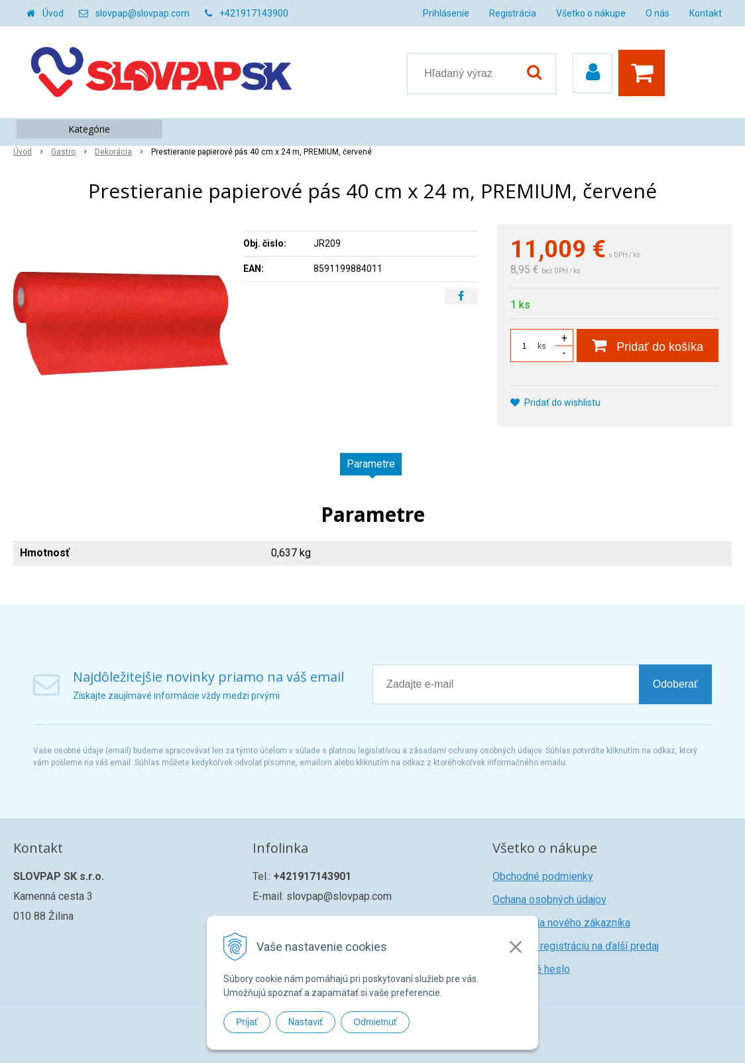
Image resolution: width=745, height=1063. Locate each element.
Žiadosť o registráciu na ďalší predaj (575, 946)
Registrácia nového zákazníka (561, 922)
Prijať (247, 1022)
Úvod (53, 13)
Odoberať (675, 684)
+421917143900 (253, 13)
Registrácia (512, 13)
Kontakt (705, 13)
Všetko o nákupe (591, 13)
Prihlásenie (446, 13)
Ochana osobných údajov (549, 899)
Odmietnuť (375, 1022)
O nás (657, 13)
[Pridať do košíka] (647, 345)
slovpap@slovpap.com (142, 13)
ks (542, 346)
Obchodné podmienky (542, 876)
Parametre (371, 464)
